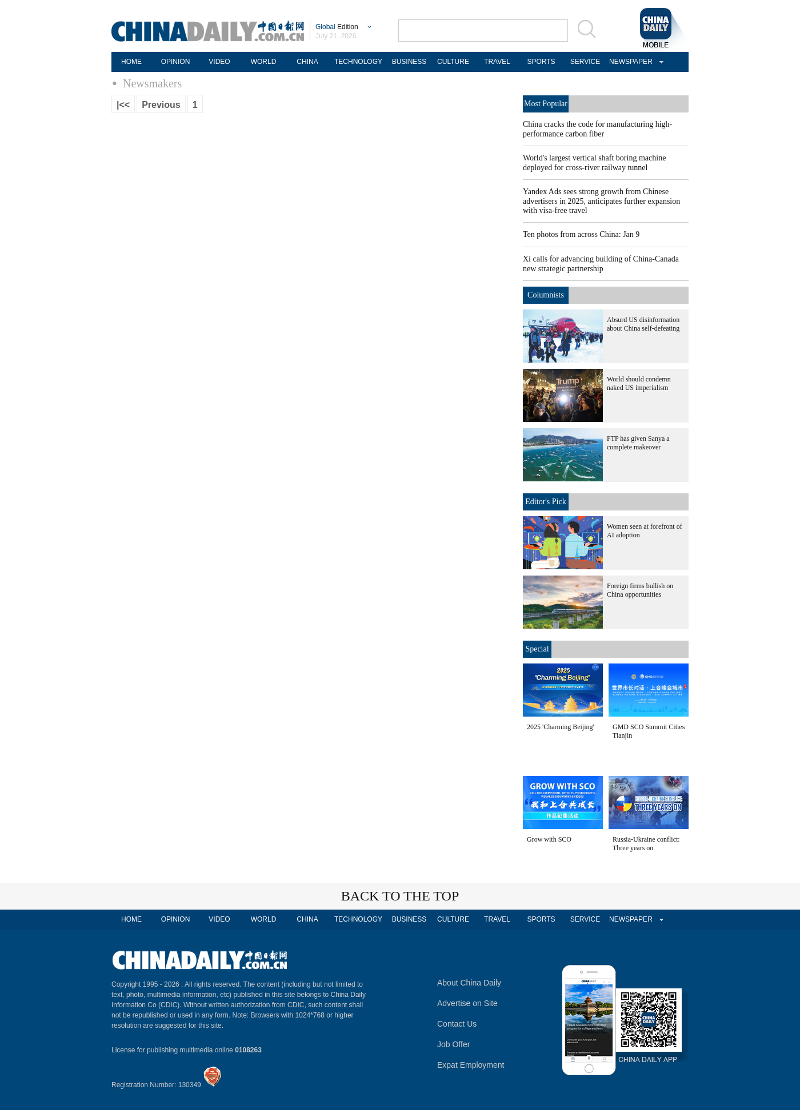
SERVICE (585, 62)
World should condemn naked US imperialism (639, 383)
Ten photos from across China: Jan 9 (581, 234)
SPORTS (541, 62)
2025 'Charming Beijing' (560, 727)
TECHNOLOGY (358, 62)
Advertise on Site (467, 1003)
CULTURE (453, 62)
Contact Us (457, 1023)
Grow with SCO (549, 839)
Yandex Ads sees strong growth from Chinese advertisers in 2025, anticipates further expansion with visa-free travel (601, 201)
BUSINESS (409, 62)
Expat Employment (471, 1064)
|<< (123, 105)
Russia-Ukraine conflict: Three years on (646, 843)
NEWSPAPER (629, 62)
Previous (161, 105)
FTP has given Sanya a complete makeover (638, 443)
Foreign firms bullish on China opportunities (640, 590)
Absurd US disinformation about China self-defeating (643, 324)
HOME (131, 62)
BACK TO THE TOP (400, 895)
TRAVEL (497, 62)
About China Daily (469, 982)
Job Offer (453, 1044)
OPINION (175, 62)
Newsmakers (152, 83)
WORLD (264, 62)
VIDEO (219, 62)
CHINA (307, 62)
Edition (336, 27)
